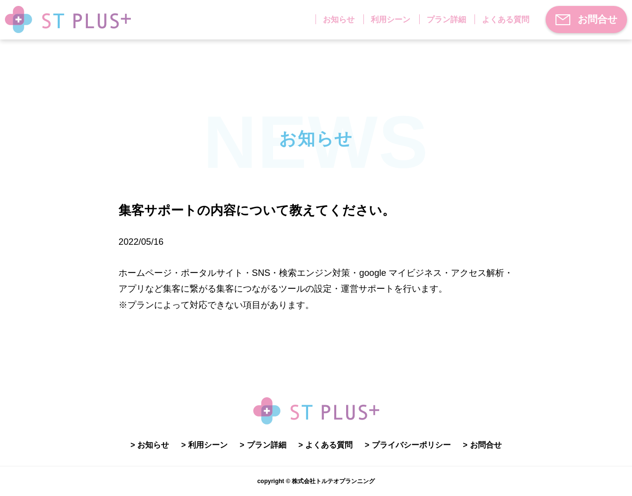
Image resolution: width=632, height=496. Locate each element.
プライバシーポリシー (411, 445)
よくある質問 (505, 19)
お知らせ (339, 19)
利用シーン (390, 19)
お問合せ (586, 19)
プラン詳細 (446, 19)
